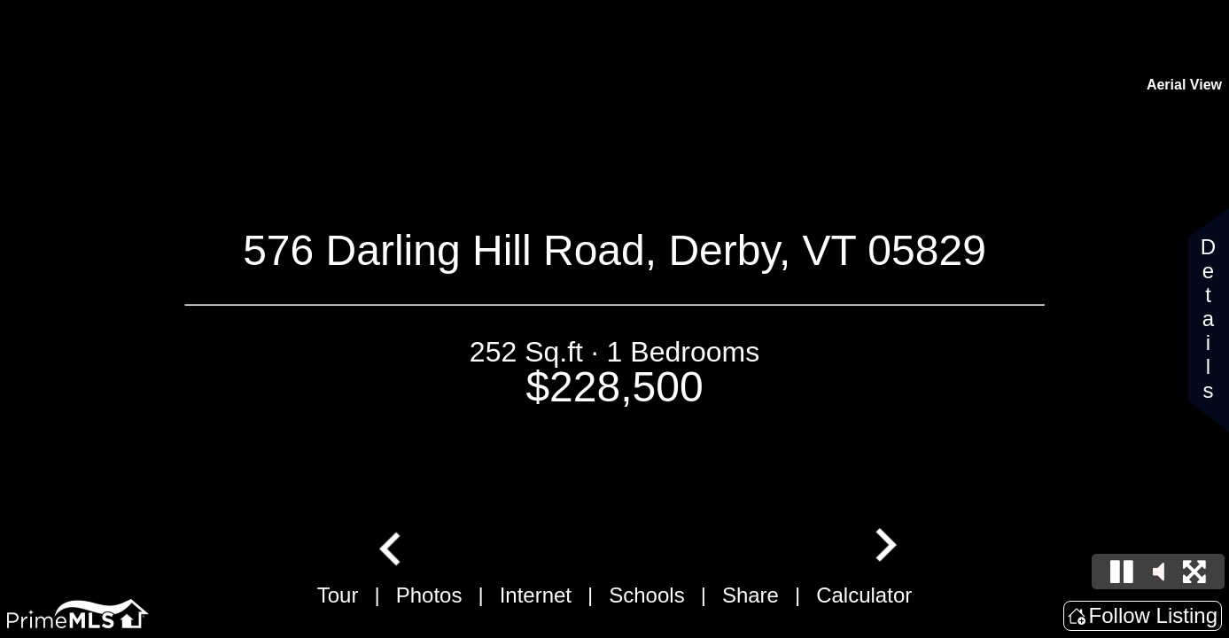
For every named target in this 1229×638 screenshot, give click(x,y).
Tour (338, 595)
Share (750, 595)
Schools (646, 595)
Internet (536, 595)
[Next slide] (883, 546)
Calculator (864, 595)
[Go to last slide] (392, 546)
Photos (429, 595)
